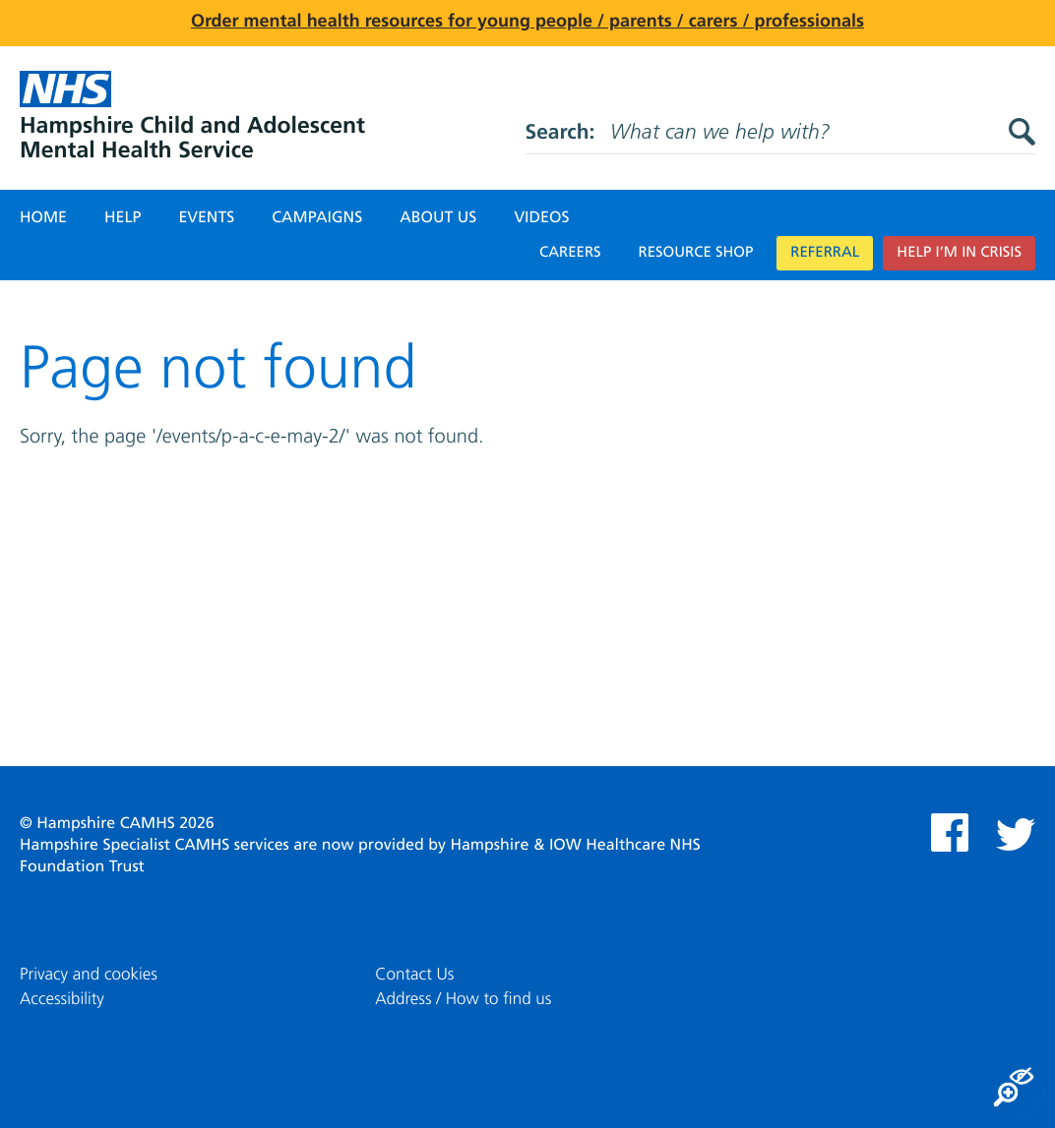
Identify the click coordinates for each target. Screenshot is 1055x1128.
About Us (438, 218)
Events (206, 218)
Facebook (949, 832)
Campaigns (317, 218)
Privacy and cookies (88, 975)
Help (122, 218)
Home (43, 218)
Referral (824, 253)
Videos (541, 218)
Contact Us (414, 975)
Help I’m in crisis (959, 253)
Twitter (1015, 834)
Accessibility (62, 999)
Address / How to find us (463, 999)
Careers (570, 253)
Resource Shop (696, 253)
